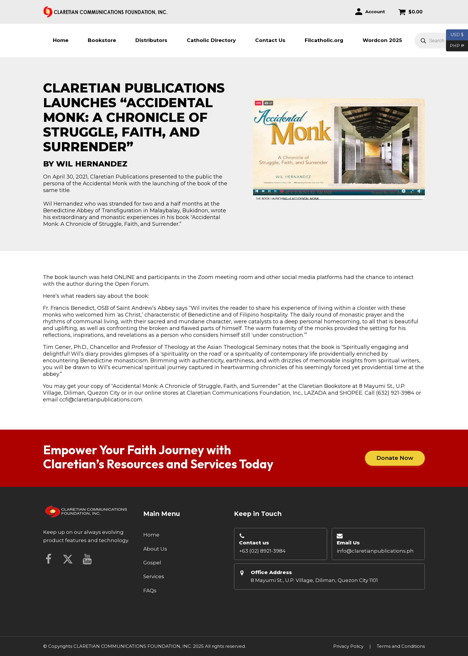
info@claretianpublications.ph (375, 551)
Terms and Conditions (401, 646)
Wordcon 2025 (382, 40)
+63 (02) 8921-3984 (262, 551)
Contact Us (270, 40)
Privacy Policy (348, 646)
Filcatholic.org (324, 40)
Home (60, 40)
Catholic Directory (211, 40)
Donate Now (394, 458)
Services (153, 576)
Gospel (152, 563)
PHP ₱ (455, 46)
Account (375, 11)
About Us (155, 549)
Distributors (151, 40)
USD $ (457, 35)
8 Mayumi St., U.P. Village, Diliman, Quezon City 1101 (314, 580)
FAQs (149, 590)
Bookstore (102, 40)
